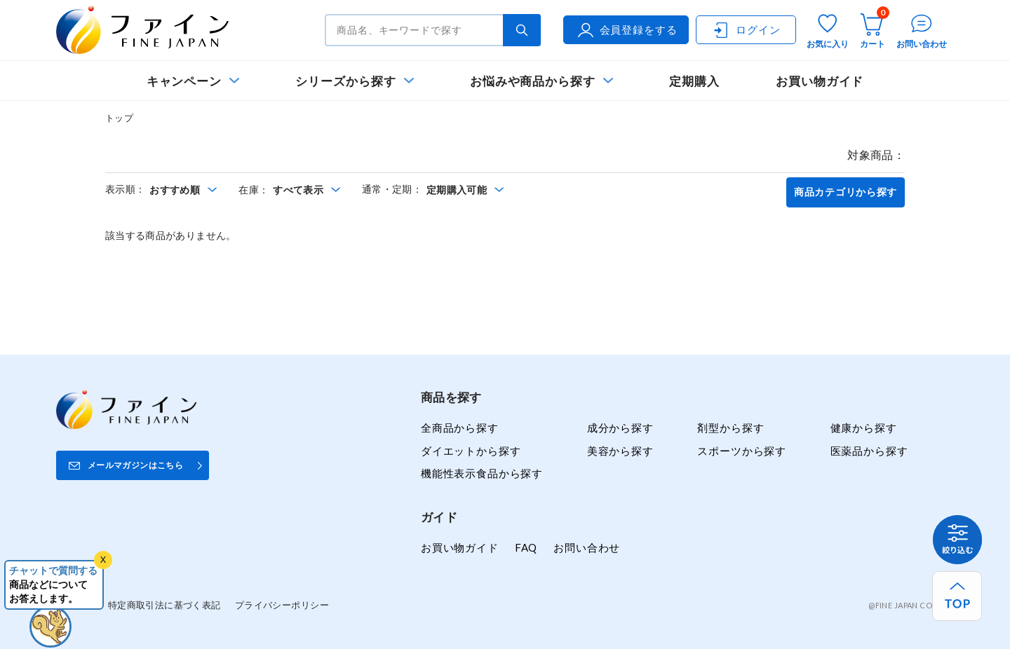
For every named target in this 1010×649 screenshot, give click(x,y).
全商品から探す (460, 427)
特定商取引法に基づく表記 (164, 604)
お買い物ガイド (820, 81)
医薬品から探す (869, 450)
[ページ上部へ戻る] (957, 596)
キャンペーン (184, 81)
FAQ (526, 547)
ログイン (745, 30)
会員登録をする (626, 30)
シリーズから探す (345, 81)
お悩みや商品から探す (532, 81)
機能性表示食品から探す (482, 473)
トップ (119, 117)
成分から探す (620, 427)
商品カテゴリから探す (845, 192)
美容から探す (620, 450)
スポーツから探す (741, 450)
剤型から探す (730, 427)
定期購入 (694, 81)
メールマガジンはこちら (135, 465)
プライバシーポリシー (282, 604)
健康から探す (863, 427)
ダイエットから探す (470, 450)
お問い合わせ (586, 547)
